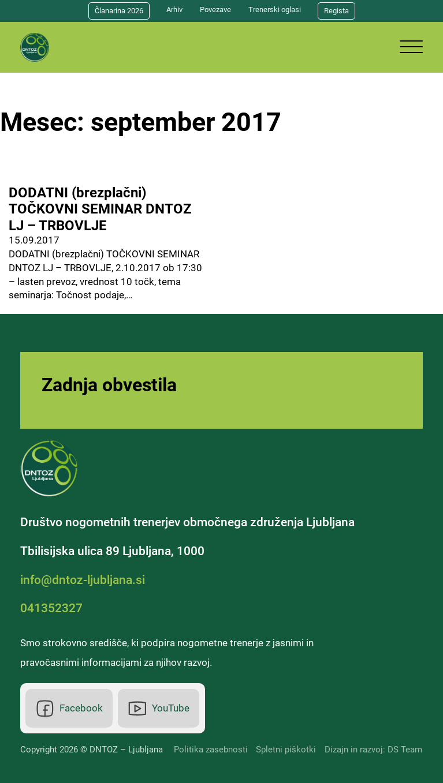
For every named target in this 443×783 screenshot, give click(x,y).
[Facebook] (69, 708)
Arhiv (174, 9)
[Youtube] (158, 708)
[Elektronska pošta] (85, 580)
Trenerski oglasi (274, 9)
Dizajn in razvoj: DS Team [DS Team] (373, 749)
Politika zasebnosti (211, 749)
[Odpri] (411, 47)
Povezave (215, 9)
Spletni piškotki (286, 749)
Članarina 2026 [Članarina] (119, 10)
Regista (336, 10)
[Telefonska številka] (54, 608)
